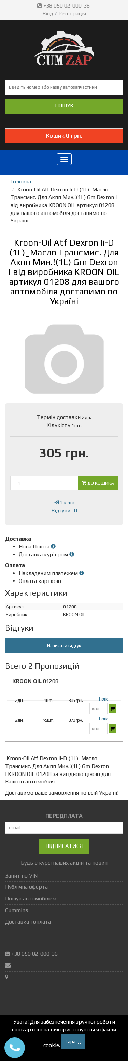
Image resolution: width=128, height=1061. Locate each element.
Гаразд (73, 1041)
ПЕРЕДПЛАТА (64, 816)
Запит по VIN (21, 875)
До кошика (98, 483)
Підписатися (64, 846)
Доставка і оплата (28, 921)
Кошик (64, 135)
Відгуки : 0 (64, 510)
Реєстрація (72, 13)
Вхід (47, 13)
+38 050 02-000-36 (64, 5)
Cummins (16, 910)
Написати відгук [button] (64, 645)
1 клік (64, 502)
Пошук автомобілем (30, 898)
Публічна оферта (26, 887)
